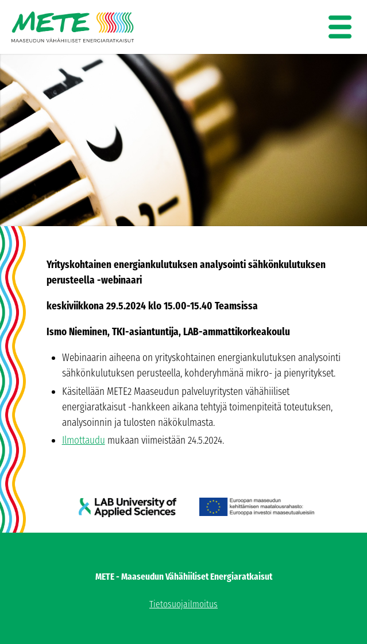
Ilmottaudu (83, 440)
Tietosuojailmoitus (183, 604)
